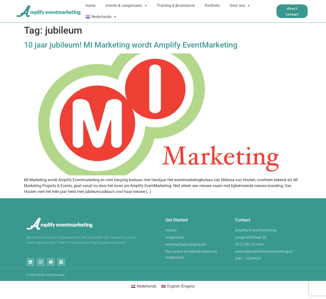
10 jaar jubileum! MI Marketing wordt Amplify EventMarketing (130, 45)
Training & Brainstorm (176, 5)
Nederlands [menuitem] (146, 286)
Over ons (240, 5)
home (91, 5)
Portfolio (212, 5)
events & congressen (126, 5)
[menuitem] (101, 16)
